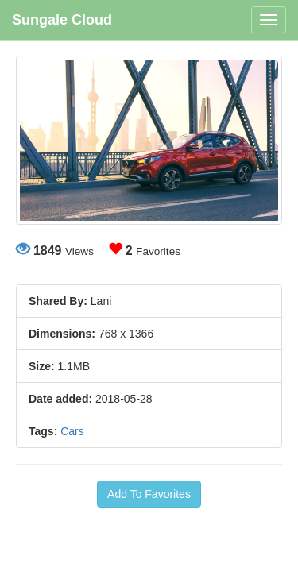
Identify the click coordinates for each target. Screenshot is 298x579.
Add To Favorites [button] (149, 494)
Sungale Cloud (62, 20)
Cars (72, 431)
